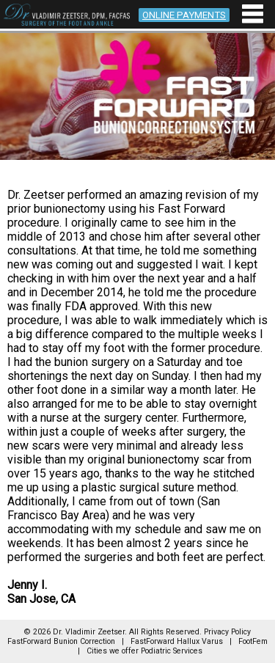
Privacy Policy (227, 632)
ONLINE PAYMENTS (184, 15)
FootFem (253, 641)
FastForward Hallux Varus (177, 641)
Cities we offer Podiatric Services (144, 651)
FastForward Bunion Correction (61, 641)
